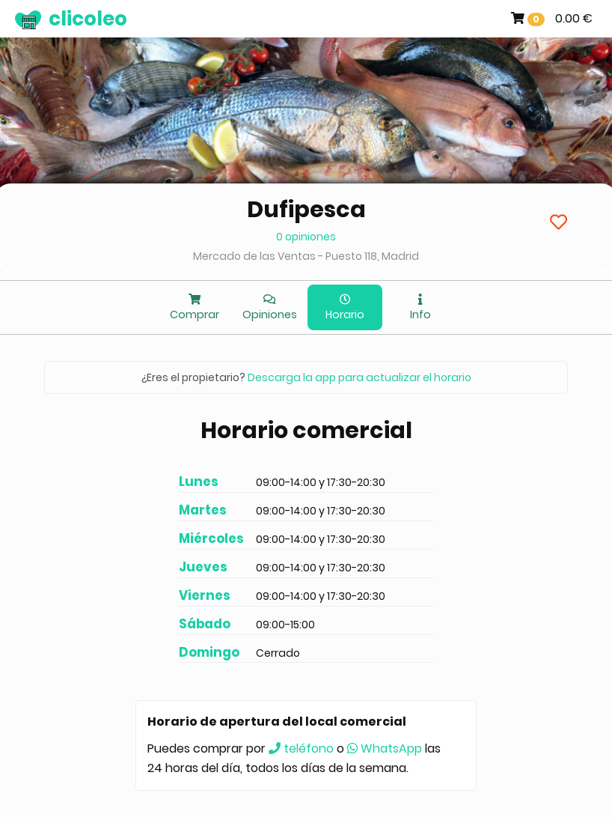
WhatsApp (384, 748)
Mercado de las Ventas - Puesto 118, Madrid (306, 256)
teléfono (301, 748)
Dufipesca (306, 209)
